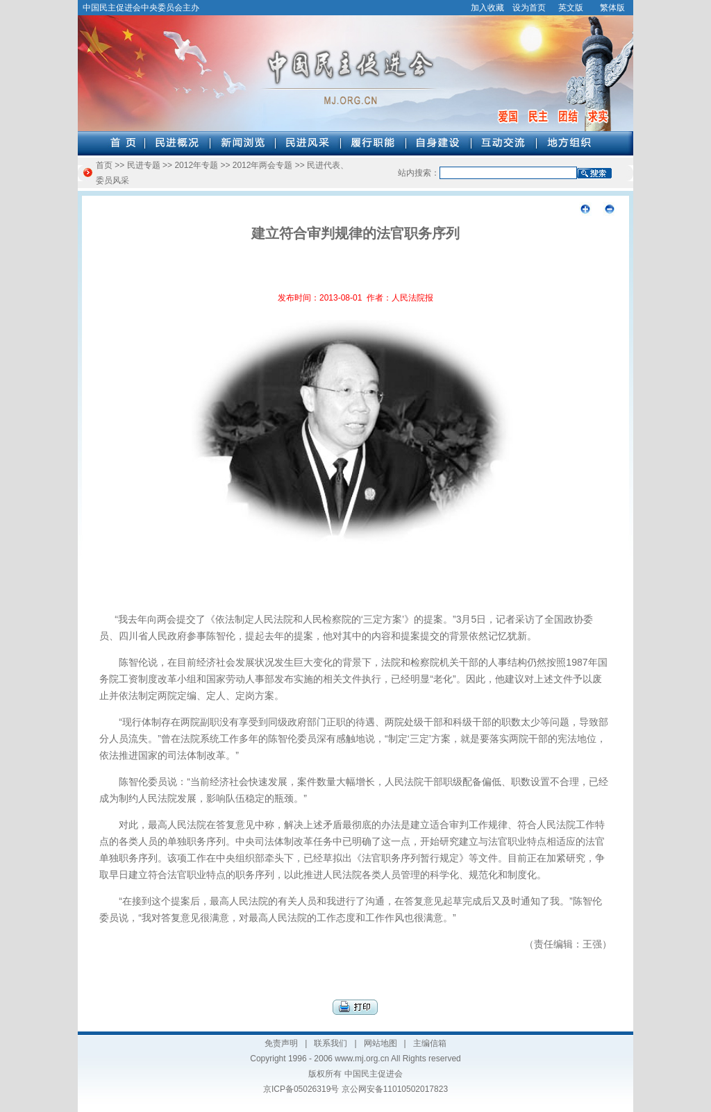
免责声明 (281, 1043)
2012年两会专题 (263, 165)
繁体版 (612, 7)
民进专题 (143, 165)
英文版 (570, 7)
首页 (104, 165)
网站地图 (380, 1043)
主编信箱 (429, 1043)
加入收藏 (487, 7)
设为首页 (529, 7)
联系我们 (330, 1043)
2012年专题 (196, 165)
